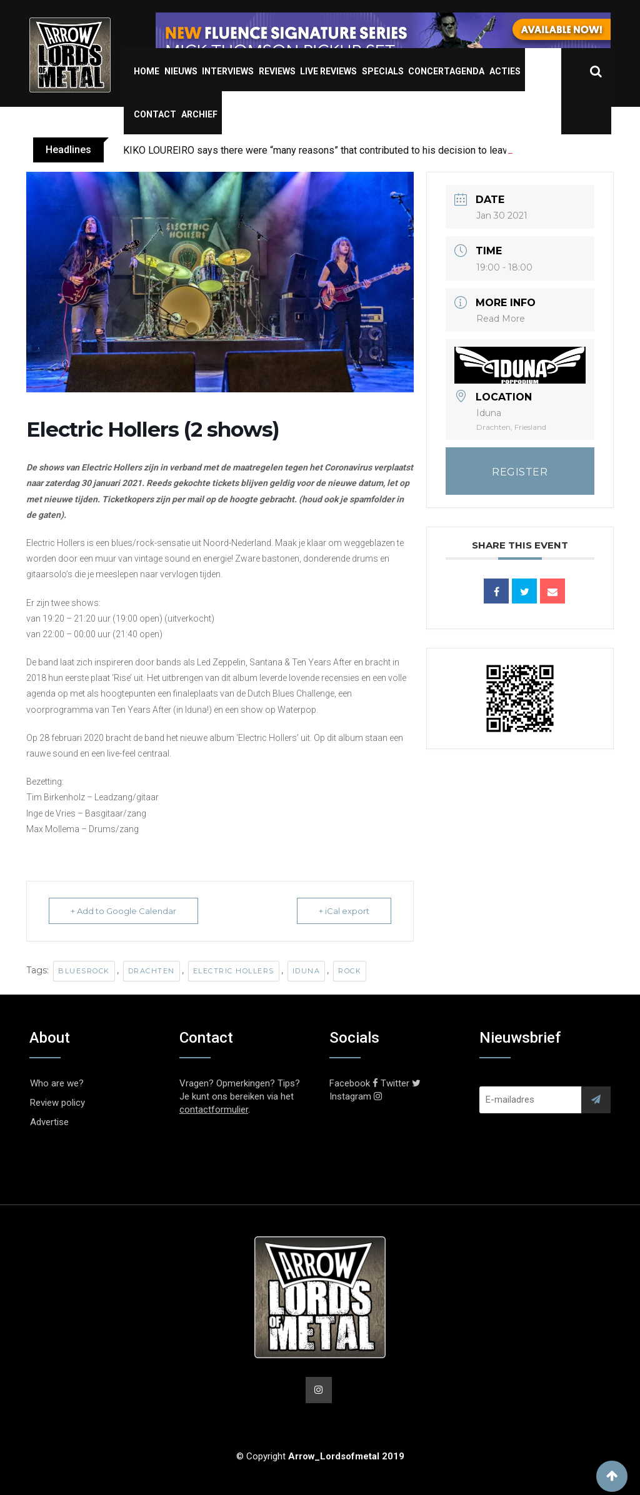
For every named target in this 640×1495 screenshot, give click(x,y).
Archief (199, 114)
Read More (500, 318)
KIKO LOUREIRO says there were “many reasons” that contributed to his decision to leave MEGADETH (345, 150)
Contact (155, 114)
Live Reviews (328, 71)
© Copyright (320, 1456)
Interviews (228, 71)
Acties (505, 71)
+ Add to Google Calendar (123, 911)
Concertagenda (446, 71)
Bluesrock (84, 970)
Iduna (306, 970)
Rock (349, 970)
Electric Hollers (233, 970)
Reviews (277, 71)
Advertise (49, 1122)
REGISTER (520, 472)
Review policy (57, 1102)
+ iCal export (344, 911)
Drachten (151, 970)
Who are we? (57, 1083)
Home (146, 71)
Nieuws (181, 71)
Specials (383, 71)
